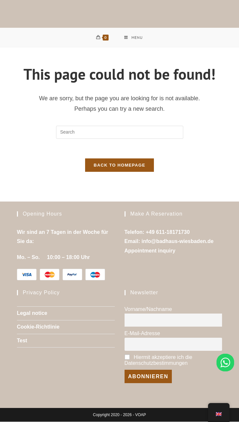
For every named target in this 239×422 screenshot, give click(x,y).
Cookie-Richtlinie (38, 327)
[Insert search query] (119, 132)
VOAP (140, 415)
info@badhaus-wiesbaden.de (178, 242)
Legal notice (32, 313)
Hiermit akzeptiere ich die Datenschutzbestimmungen (158, 360)
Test (22, 341)
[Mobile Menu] (133, 37)
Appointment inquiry (150, 251)
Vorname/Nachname (148, 310)
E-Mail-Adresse (142, 333)
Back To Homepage (119, 165)
